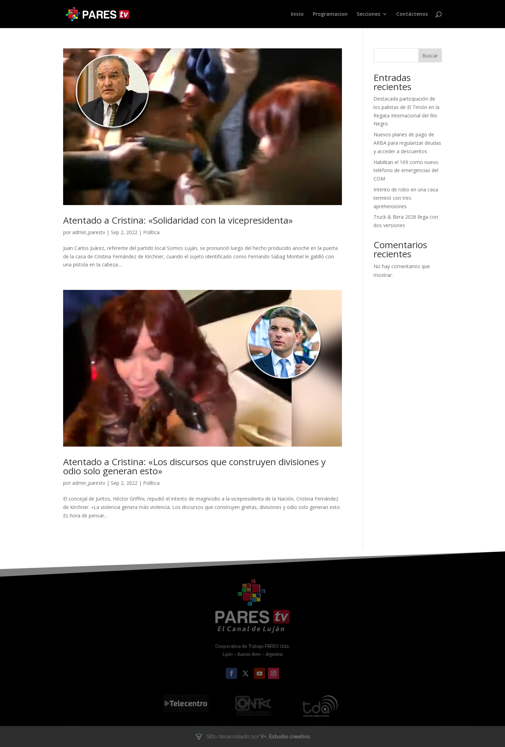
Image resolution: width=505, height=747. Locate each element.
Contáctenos (412, 14)
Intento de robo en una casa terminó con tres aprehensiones (405, 198)
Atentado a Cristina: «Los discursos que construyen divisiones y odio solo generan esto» (194, 466)
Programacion (330, 14)
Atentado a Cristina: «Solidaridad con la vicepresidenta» (178, 220)
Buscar (430, 55)
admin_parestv (88, 232)
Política (151, 232)
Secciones (368, 14)
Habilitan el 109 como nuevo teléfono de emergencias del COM (405, 170)
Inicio (297, 14)
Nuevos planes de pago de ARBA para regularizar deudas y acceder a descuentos (407, 143)
